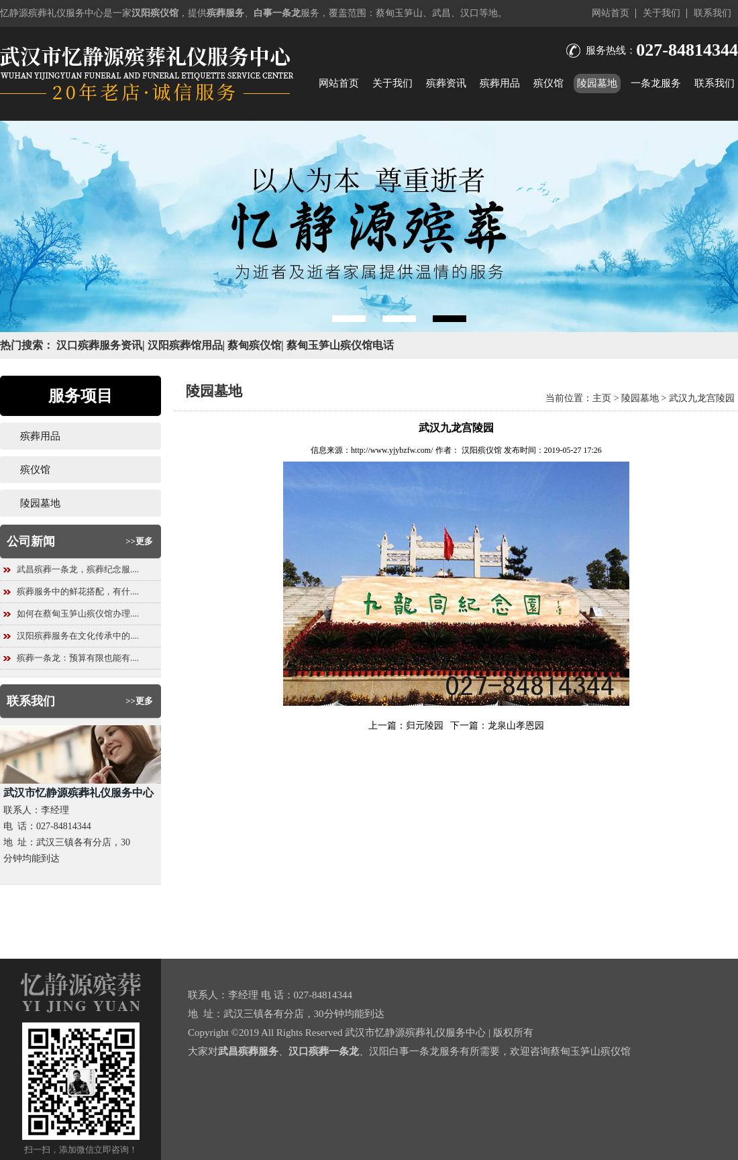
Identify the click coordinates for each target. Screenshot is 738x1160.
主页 (601, 398)
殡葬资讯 (446, 83)
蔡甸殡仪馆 (254, 345)
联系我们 (712, 13)
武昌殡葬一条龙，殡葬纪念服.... (78, 569)
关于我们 (661, 13)
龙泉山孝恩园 (516, 726)
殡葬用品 (500, 83)
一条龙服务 (656, 83)
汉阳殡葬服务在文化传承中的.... (78, 636)
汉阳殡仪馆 (482, 450)
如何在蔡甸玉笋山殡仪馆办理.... (78, 614)
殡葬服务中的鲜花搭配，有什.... (78, 591)
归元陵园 (424, 726)
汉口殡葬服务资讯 (99, 345)
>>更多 (139, 541)
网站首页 (610, 13)
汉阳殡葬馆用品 (185, 345)
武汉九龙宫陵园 (702, 398)
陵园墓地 (597, 83)
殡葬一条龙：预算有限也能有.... (78, 658)
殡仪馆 (548, 83)
